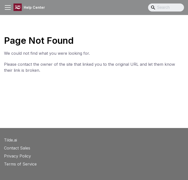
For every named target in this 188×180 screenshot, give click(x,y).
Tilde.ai (10, 140)
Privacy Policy (17, 156)
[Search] (166, 8)
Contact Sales (17, 148)
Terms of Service (20, 164)
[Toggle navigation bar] (7, 7)
